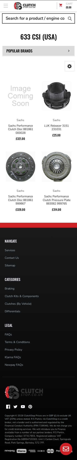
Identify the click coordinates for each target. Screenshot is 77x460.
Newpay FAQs (14, 365)
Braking (9, 289)
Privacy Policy (13, 350)
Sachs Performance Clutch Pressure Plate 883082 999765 (56, 200)
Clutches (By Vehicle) (18, 304)
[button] (69, 66)
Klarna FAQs (13, 357)
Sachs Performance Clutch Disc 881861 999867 (20, 200)
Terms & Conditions (17, 342)
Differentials (12, 311)
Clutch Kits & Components (22, 296)
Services (10, 250)
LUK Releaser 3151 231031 (56, 127)
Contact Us (12, 258)
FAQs (8, 334)
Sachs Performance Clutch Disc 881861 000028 (20, 129)
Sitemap (10, 265)
